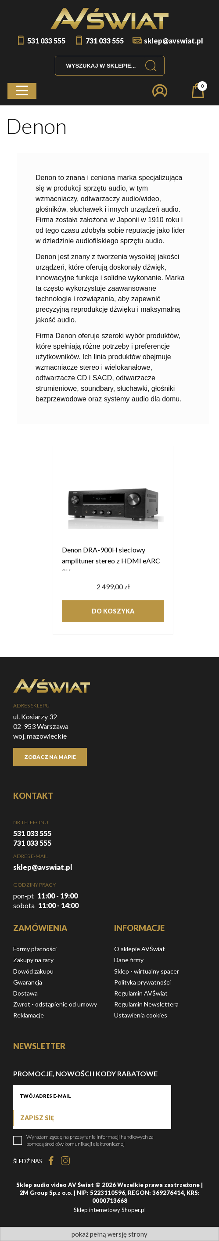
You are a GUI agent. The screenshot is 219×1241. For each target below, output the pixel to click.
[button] (21, 91)
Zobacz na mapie (50, 757)
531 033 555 (46, 40)
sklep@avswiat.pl (173, 40)
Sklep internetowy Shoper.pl (110, 1209)
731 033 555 (105, 40)
